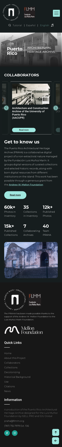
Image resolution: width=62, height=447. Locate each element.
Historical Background (17, 377)
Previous (6, 107)
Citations (9, 386)
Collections (10, 367)
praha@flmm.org (14, 421)
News (7, 391)
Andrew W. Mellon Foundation (26, 184)
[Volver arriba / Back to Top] (55, 432)
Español (30, 25)
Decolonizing (12, 372)
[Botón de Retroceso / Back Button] (55, 440)
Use (6, 381)
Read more (24, 130)
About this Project (15, 358)
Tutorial (17, 25)
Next (55, 107)
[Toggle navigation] (56, 13)
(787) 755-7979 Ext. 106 (16, 426)
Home (8, 353)
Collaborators (12, 362)
